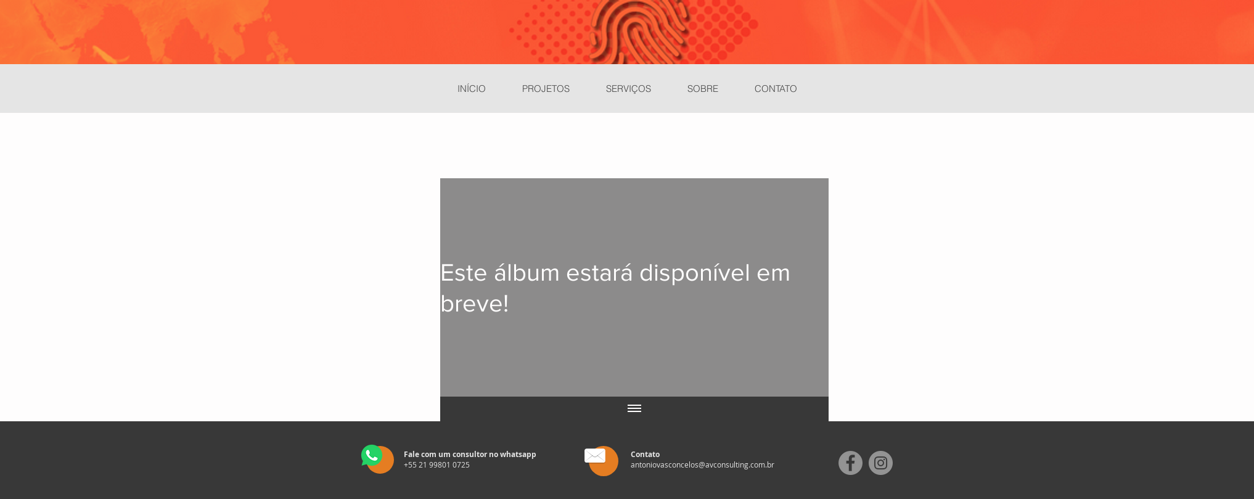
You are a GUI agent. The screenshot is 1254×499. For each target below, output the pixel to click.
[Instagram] (881, 463)
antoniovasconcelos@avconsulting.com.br (702, 464)
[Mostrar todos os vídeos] (634, 409)
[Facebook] (850, 463)
